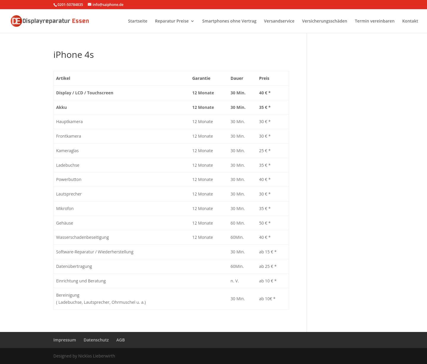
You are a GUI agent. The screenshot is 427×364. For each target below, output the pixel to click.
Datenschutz (96, 340)
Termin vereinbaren (375, 21)
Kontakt (410, 21)
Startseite (137, 21)
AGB (120, 340)
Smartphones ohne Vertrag (229, 21)
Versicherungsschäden (324, 21)
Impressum (64, 340)
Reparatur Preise (172, 21)
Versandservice (279, 21)
